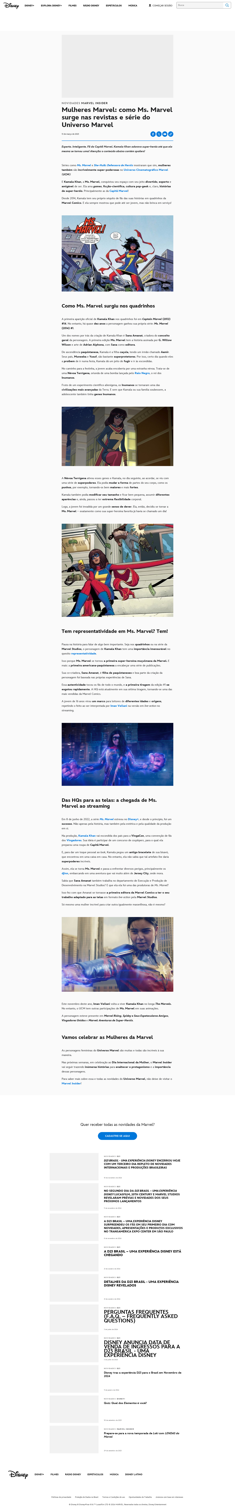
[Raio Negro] (142, 373)
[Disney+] (133, 819)
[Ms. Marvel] (84, 165)
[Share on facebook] (153, 134)
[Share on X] (159, 134)
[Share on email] (165, 134)
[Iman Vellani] (119, 706)
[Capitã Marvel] (119, 191)
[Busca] (199, 5)
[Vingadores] (74, 840)
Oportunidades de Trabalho (140, 1497)
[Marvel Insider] (71, 1083)
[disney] (18, 1475)
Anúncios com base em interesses (169, 1497)
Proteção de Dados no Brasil (86, 1497)
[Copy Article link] (170, 134)
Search (227, 5)
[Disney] (11, 6)
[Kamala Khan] (87, 835)
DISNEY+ (39, 1474)
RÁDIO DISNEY (73, 1474)
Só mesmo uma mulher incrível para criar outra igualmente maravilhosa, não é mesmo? (113, 904)
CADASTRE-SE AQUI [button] (117, 1136)
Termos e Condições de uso (113, 1497)
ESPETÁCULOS (95, 1474)
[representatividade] (83, 653)
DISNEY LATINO (133, 1474)
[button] (164, 5)
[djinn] (65, 873)
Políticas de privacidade (61, 1497)
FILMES (55, 1474)
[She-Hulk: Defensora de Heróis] (113, 165)
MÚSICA (114, 1474)
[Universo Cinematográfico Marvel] (146, 170)
